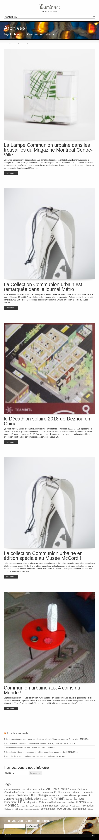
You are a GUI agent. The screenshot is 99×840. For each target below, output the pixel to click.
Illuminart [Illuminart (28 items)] (56, 798)
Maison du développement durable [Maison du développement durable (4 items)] (56, 802)
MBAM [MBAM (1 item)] (89, 802)
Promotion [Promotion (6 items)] (88, 805)
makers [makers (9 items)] (81, 802)
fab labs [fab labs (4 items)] (20, 799)
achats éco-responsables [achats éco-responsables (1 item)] (12, 789)
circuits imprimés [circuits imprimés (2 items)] (33, 792)
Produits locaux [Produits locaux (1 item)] (75, 806)
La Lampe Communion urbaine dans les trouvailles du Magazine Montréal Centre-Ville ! (48, 150)
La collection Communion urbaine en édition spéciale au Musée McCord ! (43, 556)
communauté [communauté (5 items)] (49, 792)
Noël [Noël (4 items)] (56, 805)
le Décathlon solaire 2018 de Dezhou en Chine (47, 421)
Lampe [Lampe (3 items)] (69, 799)
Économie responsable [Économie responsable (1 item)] (32, 809)
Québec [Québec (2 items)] (7, 809)
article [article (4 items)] (41, 789)
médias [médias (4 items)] (49, 805)
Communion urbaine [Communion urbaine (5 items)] (69, 792)
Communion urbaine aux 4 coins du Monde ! (42, 690)
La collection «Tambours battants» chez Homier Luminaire (30, 756)
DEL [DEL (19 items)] (32, 795)
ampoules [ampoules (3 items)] (26, 789)
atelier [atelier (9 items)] (65, 789)
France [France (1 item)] (44, 799)
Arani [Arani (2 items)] (35, 789)
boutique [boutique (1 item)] (73, 789)
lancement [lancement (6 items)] (10, 802)
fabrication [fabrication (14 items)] (33, 798)
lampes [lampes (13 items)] (79, 798)
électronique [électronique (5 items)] (79, 808)
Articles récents (17, 733)
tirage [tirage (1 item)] (21, 809)
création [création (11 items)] (22, 795)
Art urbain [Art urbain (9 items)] (52, 789)
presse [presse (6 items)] (65, 805)
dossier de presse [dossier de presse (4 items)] (58, 795)
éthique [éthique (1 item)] (90, 809)
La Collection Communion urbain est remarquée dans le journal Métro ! (43, 287)
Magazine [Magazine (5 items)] (32, 802)
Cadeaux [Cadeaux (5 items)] (82, 789)
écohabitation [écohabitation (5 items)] (48, 808)
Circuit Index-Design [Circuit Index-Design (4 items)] (14, 792)
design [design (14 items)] (43, 795)
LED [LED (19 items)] (21, 802)
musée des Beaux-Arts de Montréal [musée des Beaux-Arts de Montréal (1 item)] (32, 806)
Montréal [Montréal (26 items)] (11, 805)
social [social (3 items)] (15, 809)
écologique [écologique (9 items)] (64, 808)
